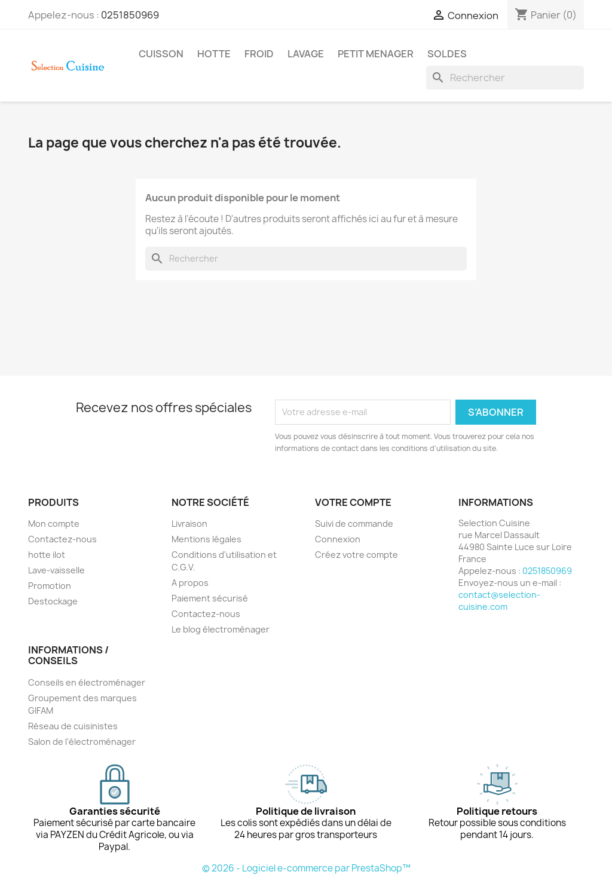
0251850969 (130, 15)
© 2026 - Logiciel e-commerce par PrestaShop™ (306, 868)
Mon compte (53, 523)
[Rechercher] (505, 78)
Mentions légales (206, 539)
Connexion (337, 539)
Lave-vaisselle (56, 570)
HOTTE (214, 53)
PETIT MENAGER (376, 53)
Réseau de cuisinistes (73, 726)
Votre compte (353, 502)
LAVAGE (305, 53)
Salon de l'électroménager (82, 741)
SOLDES (447, 53)
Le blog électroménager (221, 629)
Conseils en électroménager (86, 682)
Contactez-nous (62, 539)
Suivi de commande (354, 523)
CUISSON (161, 53)
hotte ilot (46, 554)
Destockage (53, 601)
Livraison (189, 523)
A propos (190, 582)
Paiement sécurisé (210, 598)
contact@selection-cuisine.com (499, 600)
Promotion (49, 585)
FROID (259, 53)
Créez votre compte (356, 554)
